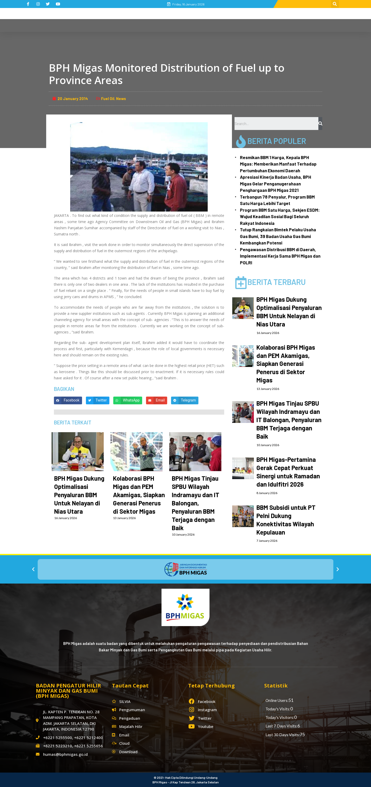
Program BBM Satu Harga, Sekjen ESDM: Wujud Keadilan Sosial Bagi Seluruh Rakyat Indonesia (280, 216)
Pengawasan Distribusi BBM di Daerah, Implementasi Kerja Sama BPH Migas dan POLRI (280, 256)
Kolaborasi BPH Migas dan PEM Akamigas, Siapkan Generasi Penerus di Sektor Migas (139, 494)
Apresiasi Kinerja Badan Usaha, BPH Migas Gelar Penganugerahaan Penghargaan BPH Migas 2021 (275, 183)
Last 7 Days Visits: (281, 726)
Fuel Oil (107, 98)
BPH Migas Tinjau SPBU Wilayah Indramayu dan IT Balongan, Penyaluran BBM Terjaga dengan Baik (195, 502)
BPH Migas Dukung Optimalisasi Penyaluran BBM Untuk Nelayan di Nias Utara (79, 494)
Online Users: (276, 700)
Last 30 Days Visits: (282, 734)
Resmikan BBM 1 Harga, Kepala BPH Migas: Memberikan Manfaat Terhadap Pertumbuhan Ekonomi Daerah (278, 164)
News (121, 98)
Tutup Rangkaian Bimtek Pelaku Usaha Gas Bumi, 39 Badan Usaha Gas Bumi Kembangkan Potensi (278, 236)
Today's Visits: (277, 709)
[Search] (320, 123)
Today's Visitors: (279, 717)
